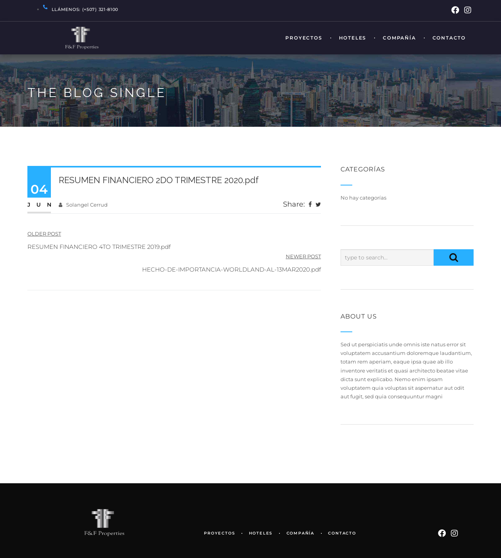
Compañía (399, 38)
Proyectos (303, 38)
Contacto (449, 38)
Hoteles (353, 38)
